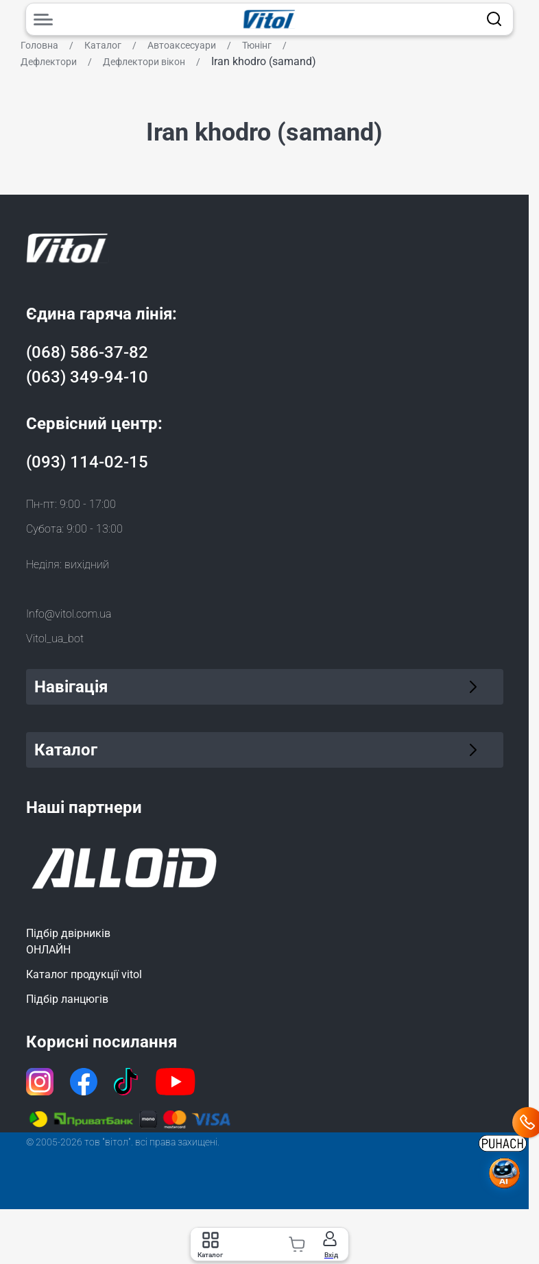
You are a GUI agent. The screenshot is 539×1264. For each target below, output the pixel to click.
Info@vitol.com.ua (68, 613)
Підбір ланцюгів (67, 999)
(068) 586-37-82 (87, 352)
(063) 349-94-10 (87, 377)
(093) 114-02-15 (87, 462)
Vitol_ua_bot (55, 638)
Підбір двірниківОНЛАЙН (68, 941)
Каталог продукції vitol (84, 974)
